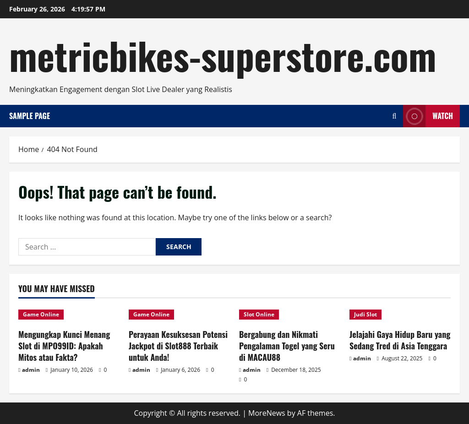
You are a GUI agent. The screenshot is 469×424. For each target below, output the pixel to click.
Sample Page (29, 115)
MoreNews (266, 413)
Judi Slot (365, 314)
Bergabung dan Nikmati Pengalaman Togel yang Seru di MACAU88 (287, 345)
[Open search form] (394, 116)
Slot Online (259, 314)
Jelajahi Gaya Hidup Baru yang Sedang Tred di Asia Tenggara (399, 340)
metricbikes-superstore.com (222, 54)
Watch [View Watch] (428, 116)
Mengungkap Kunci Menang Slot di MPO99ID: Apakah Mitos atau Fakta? (64, 345)
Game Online (41, 314)
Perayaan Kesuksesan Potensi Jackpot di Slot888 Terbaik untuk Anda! (178, 345)
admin (31, 370)
